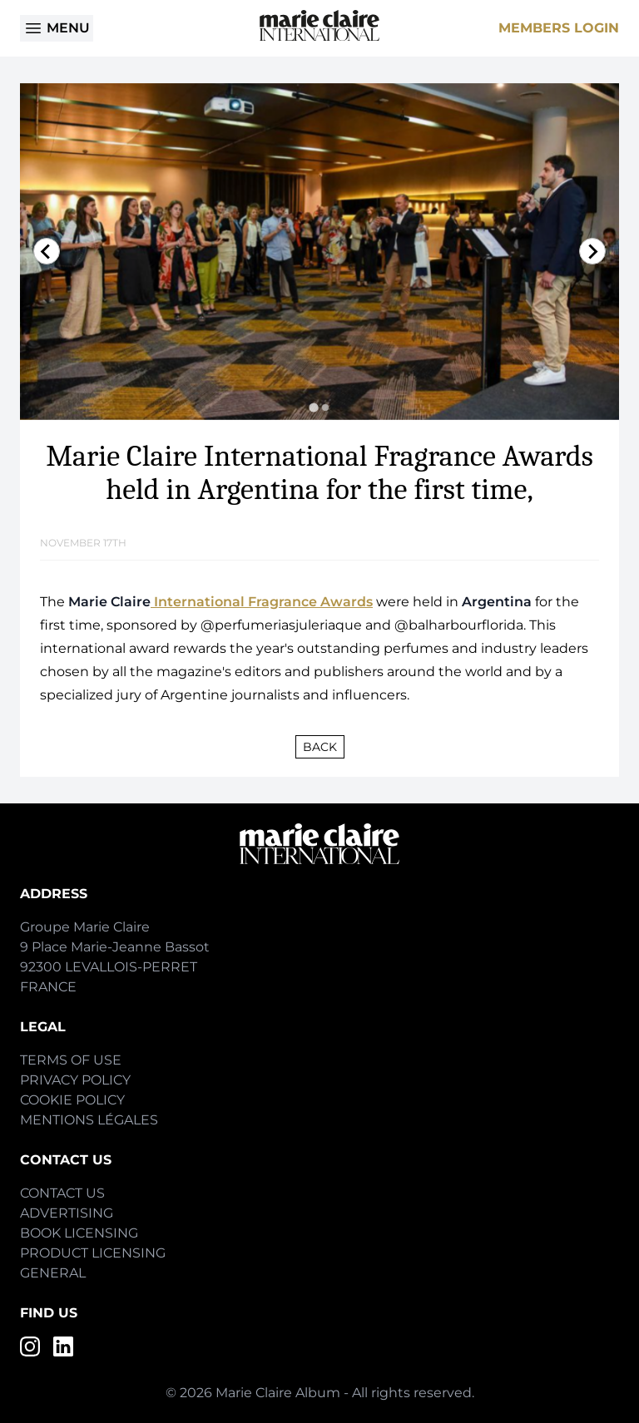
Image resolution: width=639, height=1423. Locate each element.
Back (320, 746)
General (53, 1273)
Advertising (66, 1213)
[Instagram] (30, 1346)
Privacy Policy (75, 1080)
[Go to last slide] (46, 251)
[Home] (319, 25)
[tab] (313, 407)
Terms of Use (70, 1060)
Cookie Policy (72, 1100)
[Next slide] (592, 251)
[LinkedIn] (63, 1346)
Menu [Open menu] (56, 28)
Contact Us (62, 1193)
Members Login (558, 28)
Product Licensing (93, 1253)
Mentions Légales (89, 1120)
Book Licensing (79, 1233)
